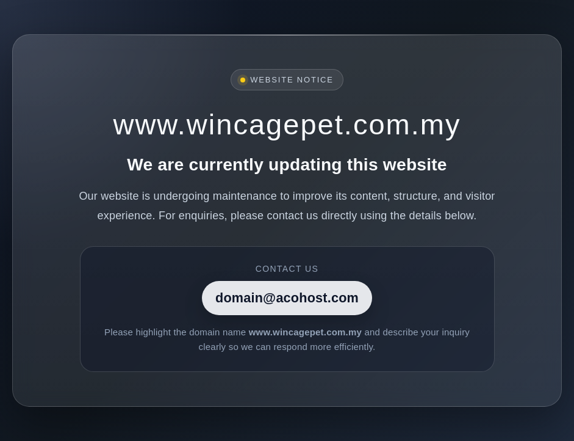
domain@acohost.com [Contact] (287, 297)
